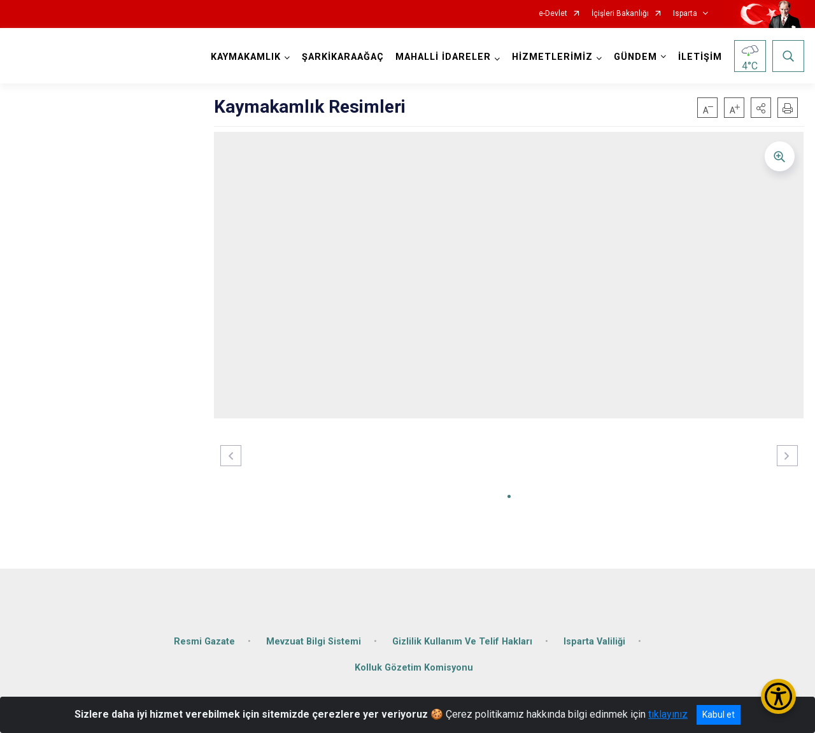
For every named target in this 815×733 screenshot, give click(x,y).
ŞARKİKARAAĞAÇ (343, 57)
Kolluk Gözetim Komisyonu (414, 667)
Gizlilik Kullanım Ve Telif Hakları (462, 640)
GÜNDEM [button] (635, 57)
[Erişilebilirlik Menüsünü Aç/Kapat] (778, 696)
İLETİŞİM (700, 57)
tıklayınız (668, 714)
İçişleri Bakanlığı (620, 14)
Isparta (685, 14)
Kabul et (718, 714)
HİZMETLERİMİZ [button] (552, 57)
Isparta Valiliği (594, 640)
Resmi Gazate (204, 640)
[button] (761, 107)
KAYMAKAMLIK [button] (246, 57)
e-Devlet (553, 14)
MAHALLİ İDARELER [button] (443, 57)
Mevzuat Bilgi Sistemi (313, 640)
